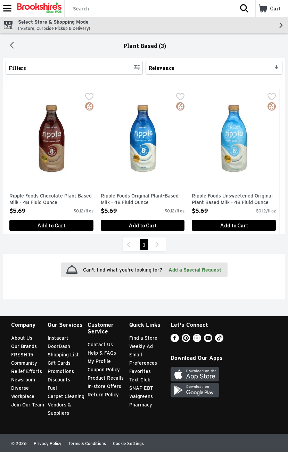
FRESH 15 (22, 354)
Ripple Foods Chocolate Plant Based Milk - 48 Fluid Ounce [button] (50, 199)
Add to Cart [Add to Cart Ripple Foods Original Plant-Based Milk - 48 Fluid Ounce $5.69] (143, 225)
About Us (21, 338)
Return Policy (103, 394)
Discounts (59, 379)
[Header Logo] (38, 8)
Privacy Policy (47, 443)
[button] (244, 8)
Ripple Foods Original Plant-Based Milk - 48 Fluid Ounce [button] (140, 199)
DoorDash (59, 346)
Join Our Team (27, 404)
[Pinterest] (186, 340)
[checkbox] (89, 97)
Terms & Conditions (87, 443)
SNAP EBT (141, 388)
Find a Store (143, 338)
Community (24, 363)
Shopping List (63, 354)
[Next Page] (158, 244)
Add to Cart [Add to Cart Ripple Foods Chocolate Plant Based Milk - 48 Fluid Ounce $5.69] (51, 225)
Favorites (140, 371)
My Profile (99, 361)
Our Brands (24, 346)
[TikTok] (219, 340)
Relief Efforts (26, 371)
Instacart (58, 338)
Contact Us (100, 344)
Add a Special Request (194, 270)
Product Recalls (106, 378)
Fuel (52, 388)
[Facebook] (175, 340)
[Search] (149, 8)
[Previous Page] (129, 244)
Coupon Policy (104, 369)
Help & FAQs (102, 353)
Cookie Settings (128, 443)
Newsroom (23, 379)
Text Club (139, 379)
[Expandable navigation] (7, 8)
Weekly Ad (141, 346)
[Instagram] (197, 340)
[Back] (11, 46)
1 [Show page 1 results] (144, 244)
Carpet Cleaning (66, 396)
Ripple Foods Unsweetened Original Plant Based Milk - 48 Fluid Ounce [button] (232, 199)
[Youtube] (208, 340)
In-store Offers (104, 386)
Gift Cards (59, 363)
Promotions (61, 371)
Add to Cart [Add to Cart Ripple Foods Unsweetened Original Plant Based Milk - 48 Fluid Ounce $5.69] (234, 225)
